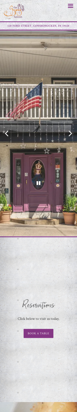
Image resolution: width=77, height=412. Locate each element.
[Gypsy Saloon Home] (17, 11)
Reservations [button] (39, 407)
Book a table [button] (38, 324)
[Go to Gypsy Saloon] (38, 26)
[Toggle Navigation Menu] (70, 6)
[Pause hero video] (38, 176)
